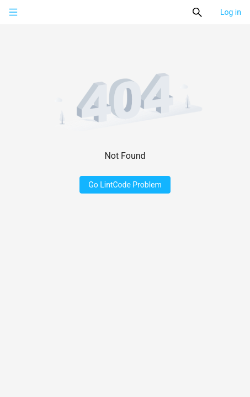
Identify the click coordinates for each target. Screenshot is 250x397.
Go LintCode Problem (125, 184)
